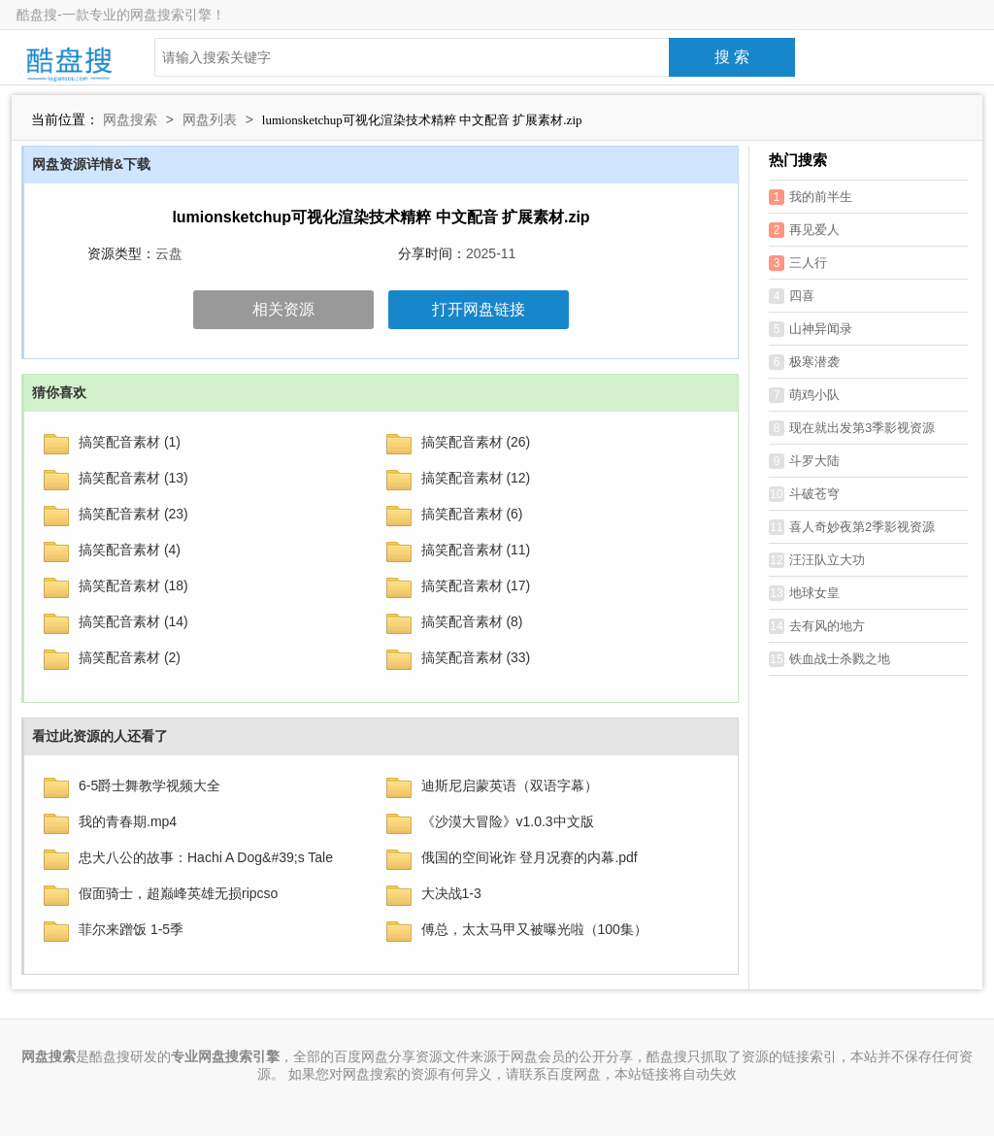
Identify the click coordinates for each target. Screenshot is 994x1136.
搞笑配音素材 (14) (133, 621)
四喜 (791, 296)
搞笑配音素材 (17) (476, 585)
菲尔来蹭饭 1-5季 (131, 929)
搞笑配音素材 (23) (133, 513)
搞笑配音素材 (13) (133, 477)
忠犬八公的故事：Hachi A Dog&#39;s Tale (206, 857)
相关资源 (283, 309)
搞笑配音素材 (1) (130, 442)
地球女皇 (804, 593)
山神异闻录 (810, 329)
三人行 (798, 263)
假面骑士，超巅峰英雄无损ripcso (178, 893)
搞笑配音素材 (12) (476, 477)
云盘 (168, 253)
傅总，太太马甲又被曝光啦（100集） (534, 929)
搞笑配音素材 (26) (476, 442)
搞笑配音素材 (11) (476, 549)
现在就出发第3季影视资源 (852, 428)
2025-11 (490, 253)
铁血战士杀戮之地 (829, 659)
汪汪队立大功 (817, 560)
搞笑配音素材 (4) (130, 549)
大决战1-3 (451, 893)
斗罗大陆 (804, 461)
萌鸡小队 (804, 395)
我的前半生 (810, 197)
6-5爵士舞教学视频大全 (149, 785)
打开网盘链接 (478, 309)
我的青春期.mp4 (128, 821)
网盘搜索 (130, 119)
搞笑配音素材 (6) (472, 513)
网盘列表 (209, 119)
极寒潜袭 (804, 362)
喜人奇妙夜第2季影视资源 (852, 527)
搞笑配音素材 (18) (133, 585)
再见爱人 (804, 230)
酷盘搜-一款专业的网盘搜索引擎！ (121, 14)
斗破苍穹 (804, 494)
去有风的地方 (817, 626)
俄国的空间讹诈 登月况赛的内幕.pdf (529, 857)
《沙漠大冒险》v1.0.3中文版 (507, 821)
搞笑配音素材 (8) (472, 621)
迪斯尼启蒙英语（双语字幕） (509, 785)
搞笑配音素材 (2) (130, 657)
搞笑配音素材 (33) (476, 657)
